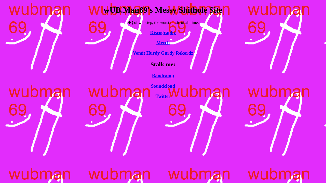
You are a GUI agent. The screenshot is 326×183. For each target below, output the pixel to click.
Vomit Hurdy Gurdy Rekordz (163, 53)
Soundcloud (163, 86)
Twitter (163, 96)
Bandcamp (163, 75)
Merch (163, 42)
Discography (163, 32)
